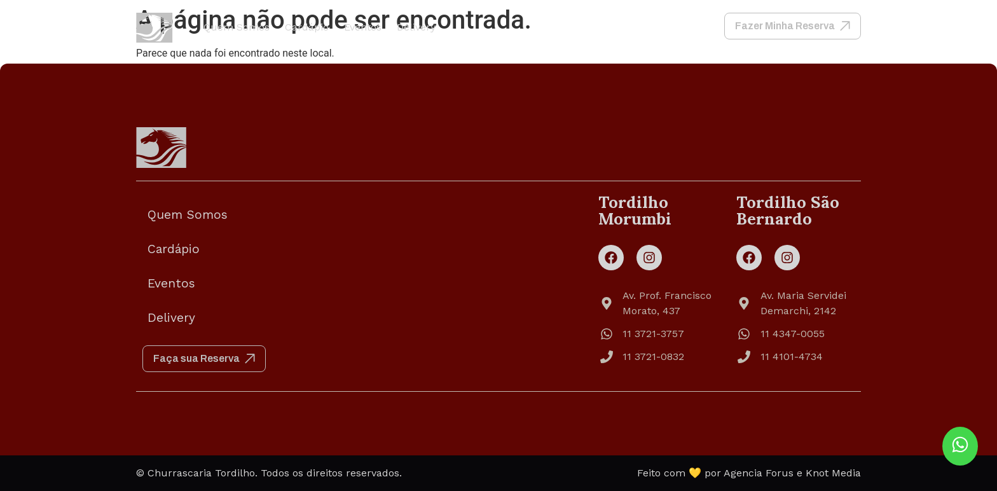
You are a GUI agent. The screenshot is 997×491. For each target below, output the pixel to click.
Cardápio (307, 27)
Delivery (416, 27)
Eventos (363, 27)
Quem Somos (236, 27)
